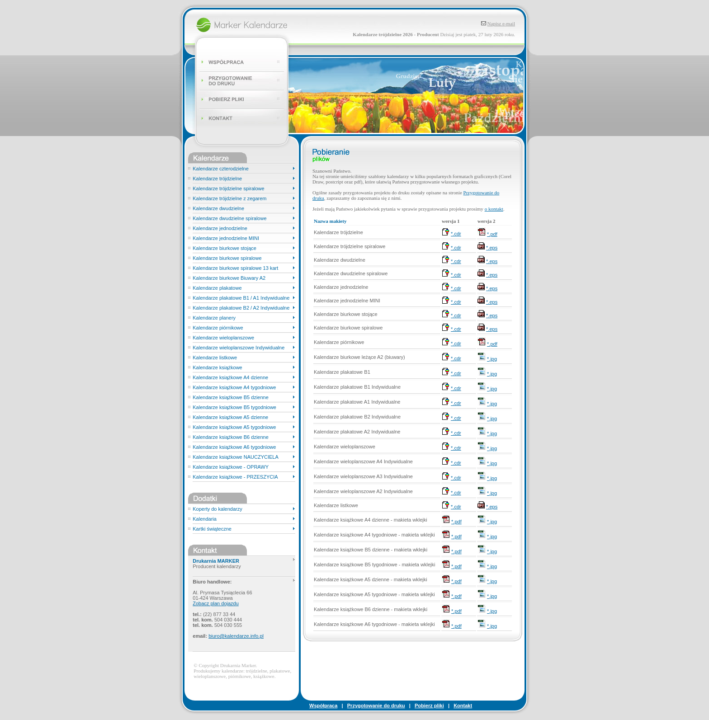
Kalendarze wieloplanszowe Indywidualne (238, 347)
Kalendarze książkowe (217, 367)
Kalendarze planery (214, 317)
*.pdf (492, 234)
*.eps (491, 247)
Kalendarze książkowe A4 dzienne (230, 377)
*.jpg (492, 359)
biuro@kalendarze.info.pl (236, 636)
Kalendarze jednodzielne (220, 228)
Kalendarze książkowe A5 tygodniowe (234, 427)
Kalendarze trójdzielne (217, 178)
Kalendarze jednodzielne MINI (226, 238)
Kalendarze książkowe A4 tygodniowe (234, 387)
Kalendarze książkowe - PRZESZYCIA (235, 477)
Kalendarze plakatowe (217, 288)
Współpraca (323, 705)
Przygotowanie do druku (376, 705)
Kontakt (463, 705)
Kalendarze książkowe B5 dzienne (231, 397)
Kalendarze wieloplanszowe (223, 337)
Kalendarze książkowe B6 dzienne (231, 437)
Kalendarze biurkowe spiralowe (227, 258)
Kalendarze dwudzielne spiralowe (229, 218)
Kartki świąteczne (212, 529)
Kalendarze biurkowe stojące (224, 248)
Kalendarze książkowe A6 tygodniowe (234, 447)
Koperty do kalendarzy (217, 509)
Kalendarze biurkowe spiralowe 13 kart (235, 268)
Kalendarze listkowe (215, 357)
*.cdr (456, 233)
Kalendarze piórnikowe (218, 327)
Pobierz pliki (429, 705)
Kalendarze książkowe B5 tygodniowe (234, 407)
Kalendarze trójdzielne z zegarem (229, 198)
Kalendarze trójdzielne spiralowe (228, 188)
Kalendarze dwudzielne (218, 208)
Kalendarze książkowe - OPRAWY (231, 467)
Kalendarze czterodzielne (221, 168)
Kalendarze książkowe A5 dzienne (230, 417)
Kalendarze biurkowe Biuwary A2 (229, 278)
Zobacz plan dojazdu (216, 603)
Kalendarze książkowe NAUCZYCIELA (236, 457)
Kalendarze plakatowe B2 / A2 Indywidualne (241, 308)
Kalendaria (205, 519)
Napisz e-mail (501, 23)
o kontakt (494, 209)
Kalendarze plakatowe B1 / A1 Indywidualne (241, 298)
